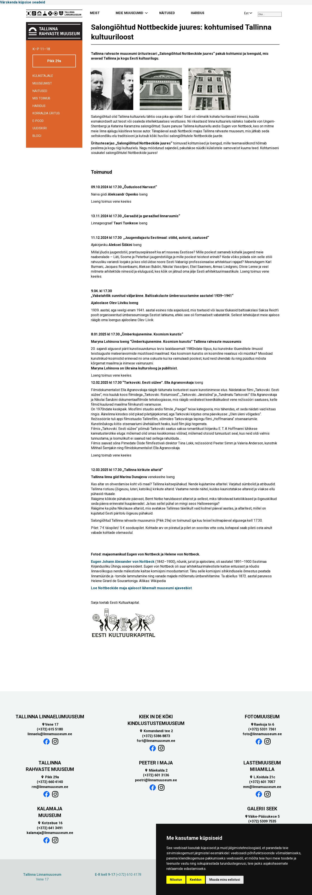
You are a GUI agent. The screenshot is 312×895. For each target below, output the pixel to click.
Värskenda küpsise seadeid (22, 2)
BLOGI (36, 136)
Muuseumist (42, 83)
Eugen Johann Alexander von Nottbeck (122, 562)
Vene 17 (50, 724)
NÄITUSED (167, 13)
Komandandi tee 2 (156, 731)
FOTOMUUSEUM (262, 716)
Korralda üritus (46, 113)
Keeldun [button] (196, 879)
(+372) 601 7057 (262, 782)
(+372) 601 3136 (156, 775)
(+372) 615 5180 (50, 729)
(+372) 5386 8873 (156, 736)
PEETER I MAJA (156, 763)
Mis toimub (41, 98)
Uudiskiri (39, 128)
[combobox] (270, 14)
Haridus (39, 106)
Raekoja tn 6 (262, 724)
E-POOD (38, 121)
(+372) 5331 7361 (262, 729)
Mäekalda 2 (156, 770)
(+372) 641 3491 (50, 828)
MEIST (95, 13)
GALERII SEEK (262, 808)
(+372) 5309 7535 (262, 821)
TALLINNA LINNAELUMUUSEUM (50, 716)
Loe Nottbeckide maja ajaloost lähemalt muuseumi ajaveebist (141, 588)
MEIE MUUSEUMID (129, 13)
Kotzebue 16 (49, 823)
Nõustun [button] (176, 879)
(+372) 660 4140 (50, 782)
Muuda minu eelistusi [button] (224, 879)
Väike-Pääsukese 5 (262, 816)
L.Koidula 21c (262, 777)
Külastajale (42, 76)
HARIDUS (197, 13)
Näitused (39, 91)
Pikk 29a (54, 61)
